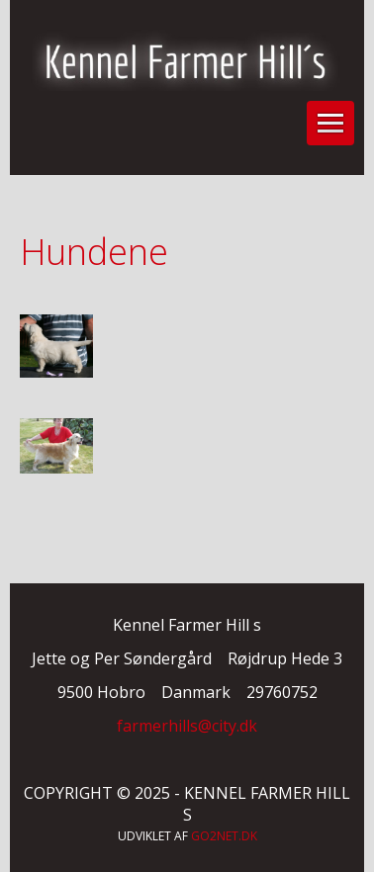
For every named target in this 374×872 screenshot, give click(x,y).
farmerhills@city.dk (187, 726)
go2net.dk (224, 836)
